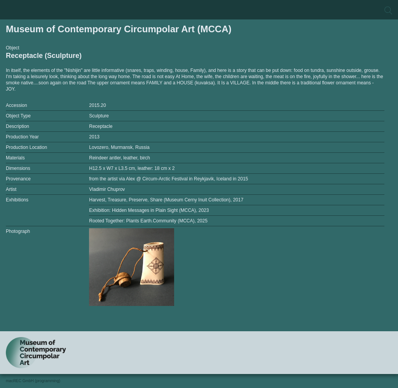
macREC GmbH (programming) (33, 381)
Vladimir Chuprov (107, 189)
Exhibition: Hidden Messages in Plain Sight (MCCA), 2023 (149, 210)
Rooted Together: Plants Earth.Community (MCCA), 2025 (148, 221)
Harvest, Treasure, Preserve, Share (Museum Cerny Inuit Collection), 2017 (166, 200)
